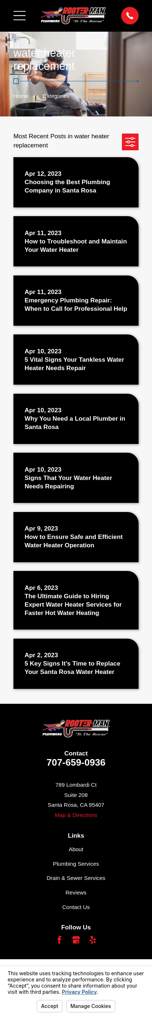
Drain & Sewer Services (75, 878)
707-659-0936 (76, 762)
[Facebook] (59, 940)
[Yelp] (93, 940)
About (76, 849)
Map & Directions (76, 815)
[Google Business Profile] (76, 940)
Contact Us (76, 907)
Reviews (76, 892)
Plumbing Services (76, 864)
